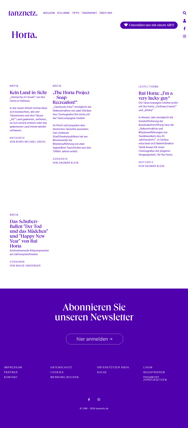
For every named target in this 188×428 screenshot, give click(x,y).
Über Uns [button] (105, 13)
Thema (153, 86)
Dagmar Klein (68, 163)
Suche (102, 372)
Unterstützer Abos (113, 367)
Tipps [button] (75, 13)
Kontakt (11, 377)
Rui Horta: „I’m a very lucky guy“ (156, 96)
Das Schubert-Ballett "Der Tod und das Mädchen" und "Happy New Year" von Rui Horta (29, 234)
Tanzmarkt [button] (89, 13)
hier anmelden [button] (95, 338)
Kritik (14, 86)
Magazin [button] (49, 13)
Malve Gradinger (28, 266)
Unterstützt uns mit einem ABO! (149, 25)
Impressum (13, 367)
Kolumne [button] (63, 13)
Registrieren (154, 372)
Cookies (57, 372)
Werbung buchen (64, 377)
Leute (143, 86)
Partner (11, 372)
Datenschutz (61, 367)
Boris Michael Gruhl (31, 142)
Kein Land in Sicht (28, 93)
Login (148, 367)
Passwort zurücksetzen (155, 378)
